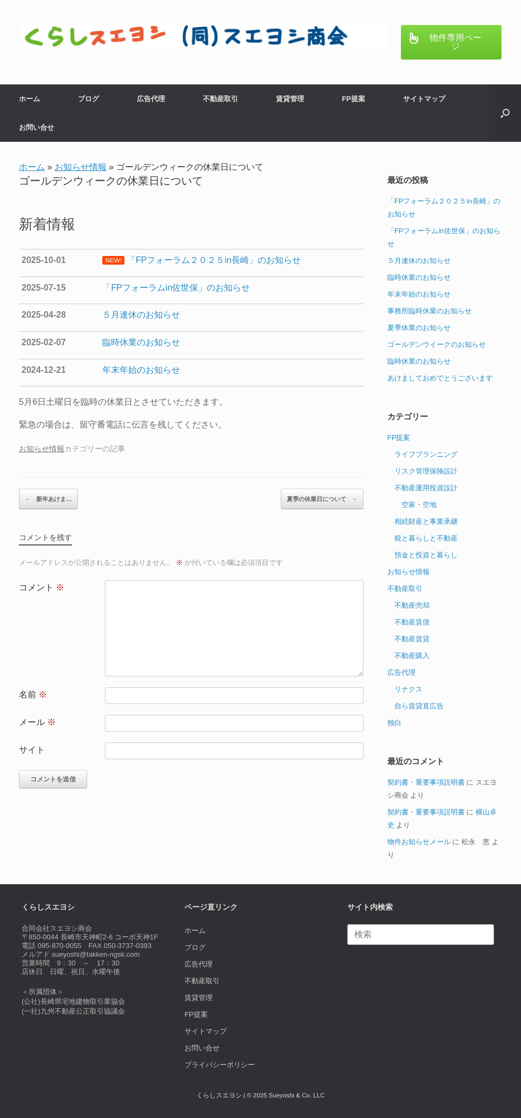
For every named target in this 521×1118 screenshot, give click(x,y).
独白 (394, 723)
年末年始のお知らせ (419, 294)
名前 (33, 694)
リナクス (408, 689)
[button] (505, 113)
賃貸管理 (290, 99)
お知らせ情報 (81, 167)
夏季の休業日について (322, 498)
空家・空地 (419, 505)
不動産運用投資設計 (426, 488)
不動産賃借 (412, 622)
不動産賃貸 (412, 639)
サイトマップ (424, 99)
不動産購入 (412, 656)
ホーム (29, 99)
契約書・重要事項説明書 (426, 782)
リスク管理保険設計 (426, 471)
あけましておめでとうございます (440, 378)
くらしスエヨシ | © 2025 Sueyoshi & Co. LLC (260, 1095)
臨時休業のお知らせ (419, 277)
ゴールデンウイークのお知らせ (436, 344)
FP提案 (353, 99)
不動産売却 (412, 605)
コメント (41, 587)
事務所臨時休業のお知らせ (429, 311)
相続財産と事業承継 (426, 521)
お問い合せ (36, 127)
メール (37, 722)
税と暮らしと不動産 (426, 538)
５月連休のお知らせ (419, 261)
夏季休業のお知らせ (419, 328)
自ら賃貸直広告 (419, 706)
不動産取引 (220, 99)
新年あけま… (48, 498)
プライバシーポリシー (219, 1065)
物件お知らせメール (419, 842)
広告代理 (151, 99)
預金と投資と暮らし (426, 555)
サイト (32, 749)
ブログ (88, 99)
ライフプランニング (426, 454)
